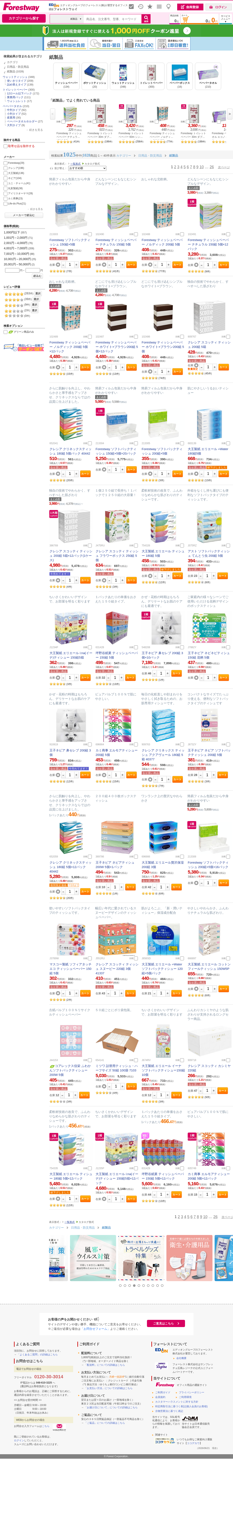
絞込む (37, 275)
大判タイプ (14, 125)
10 (201, 167)
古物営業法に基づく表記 (169, 1411)
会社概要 (181, 1358)
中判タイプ (14, 110)
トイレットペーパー (15, 89)
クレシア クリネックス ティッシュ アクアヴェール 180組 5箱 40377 (163, 754)
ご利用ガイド (162, 1392)
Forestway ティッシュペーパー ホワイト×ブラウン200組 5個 (163, 346)
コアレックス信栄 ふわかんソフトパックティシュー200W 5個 (70, 1070)
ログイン (19, 1440)
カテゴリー (56, 1227)
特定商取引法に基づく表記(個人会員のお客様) (181, 1406)
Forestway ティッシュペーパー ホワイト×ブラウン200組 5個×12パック (117, 346)
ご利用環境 (185, 1397)
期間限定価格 (58, 885)
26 (212, 167)
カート (85, 264)
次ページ (224, 167)
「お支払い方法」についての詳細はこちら (108, 1388)
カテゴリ (12, 62)
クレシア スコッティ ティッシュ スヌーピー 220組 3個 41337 (117, 968)
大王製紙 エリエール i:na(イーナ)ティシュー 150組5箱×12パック (117, 1178)
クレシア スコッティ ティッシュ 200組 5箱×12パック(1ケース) (70, 555)
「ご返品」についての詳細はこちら (104, 1422)
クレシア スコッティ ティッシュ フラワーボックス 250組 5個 (117, 555)
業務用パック (15, 97)
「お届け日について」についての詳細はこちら (111, 1407)
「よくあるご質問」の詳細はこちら (37, 1354)
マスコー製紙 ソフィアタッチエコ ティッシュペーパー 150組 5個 (70, 968)
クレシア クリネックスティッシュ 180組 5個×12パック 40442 (70, 867)
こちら (45, 1426)
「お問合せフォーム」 (95, 1328)
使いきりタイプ (16, 80)
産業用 (11, 117)
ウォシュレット (16, 101)
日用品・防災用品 (18, 66)
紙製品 (11, 71)
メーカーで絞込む (24, 215)
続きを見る (36, 129)
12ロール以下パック (19, 93)
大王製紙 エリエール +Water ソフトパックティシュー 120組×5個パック (162, 968)
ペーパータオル (12, 106)
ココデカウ (193, 1443)
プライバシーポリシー (191, 1392)
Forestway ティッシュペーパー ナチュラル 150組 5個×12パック (208, 244)
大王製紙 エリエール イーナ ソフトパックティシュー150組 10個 (163, 1070)
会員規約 (160, 1397)
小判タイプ (14, 113)
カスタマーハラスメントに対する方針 (176, 1401)
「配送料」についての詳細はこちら (104, 1364)
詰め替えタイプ (16, 84)
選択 (38, 293)
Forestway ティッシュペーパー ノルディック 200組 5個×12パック (69, 346)
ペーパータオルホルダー (22, 121)
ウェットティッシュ (15, 77)
